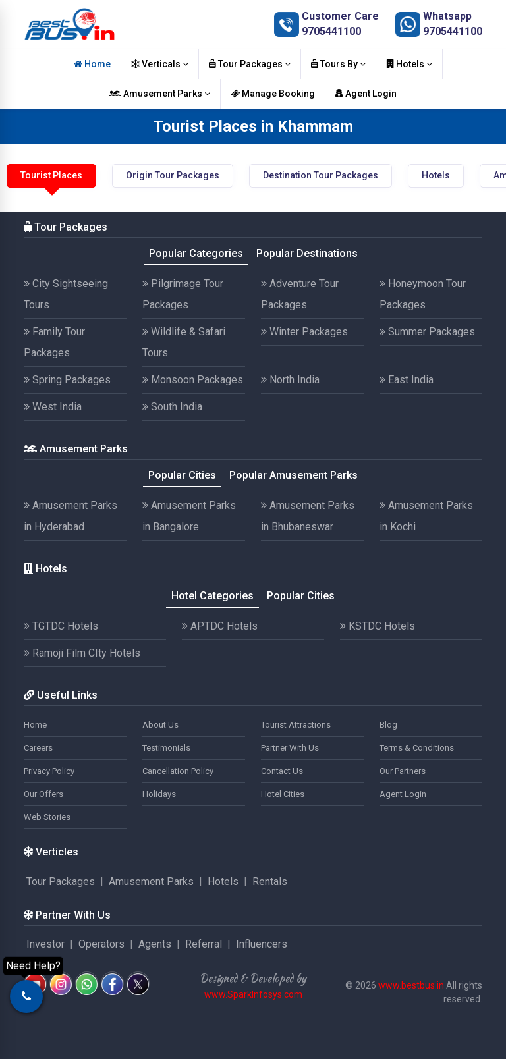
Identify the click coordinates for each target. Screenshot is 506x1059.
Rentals (269, 881)
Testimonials (166, 748)
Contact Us (282, 771)
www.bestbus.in (411, 985)
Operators (101, 944)
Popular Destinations (307, 253)
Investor (45, 944)
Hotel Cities (282, 794)
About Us (160, 725)
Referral (203, 944)
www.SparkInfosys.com (253, 994)
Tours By (338, 64)
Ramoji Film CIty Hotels (82, 653)
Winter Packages (304, 331)
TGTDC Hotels (61, 626)
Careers (38, 748)
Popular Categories (196, 253)
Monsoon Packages (192, 379)
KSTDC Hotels (377, 626)
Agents (154, 944)
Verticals (159, 64)
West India (53, 406)
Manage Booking (273, 93)
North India (290, 379)
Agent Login (366, 93)
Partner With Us (290, 748)
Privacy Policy (49, 771)
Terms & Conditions (417, 748)
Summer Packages (427, 331)
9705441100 (331, 31)
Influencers (261, 944)
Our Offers (43, 794)
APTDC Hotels (220, 626)
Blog (388, 725)
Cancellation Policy (177, 771)
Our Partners (403, 771)
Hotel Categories (212, 595)
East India (407, 379)
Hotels (409, 64)
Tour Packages (250, 64)
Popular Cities (182, 475)
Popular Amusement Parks (293, 475)
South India (172, 406)
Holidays (159, 794)
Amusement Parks (159, 93)
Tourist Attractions (296, 725)
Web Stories (47, 817)
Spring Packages (67, 379)
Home (92, 64)
